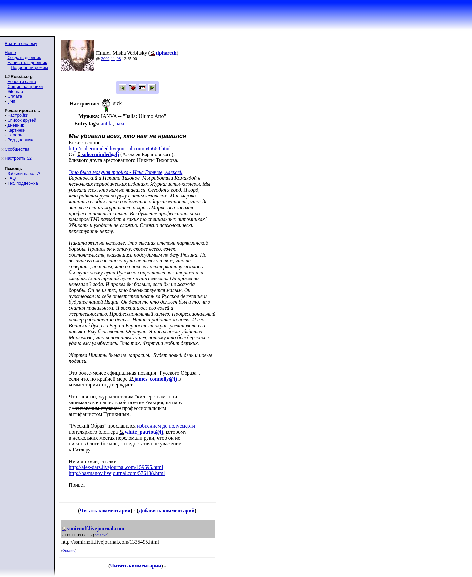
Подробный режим (29, 67)
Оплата (14, 96)
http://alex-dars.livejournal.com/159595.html (116, 467)
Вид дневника (21, 139)
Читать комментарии (105, 510)
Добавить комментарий (166, 510)
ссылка (100, 534)
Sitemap (15, 91)
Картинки (16, 130)
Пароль (14, 135)
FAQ (11, 178)
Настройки (17, 115)
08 (118, 58)
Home (10, 52)
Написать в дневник (27, 62)
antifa (106, 123)
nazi (119, 123)
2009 (105, 58)
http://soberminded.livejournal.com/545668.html (120, 148)
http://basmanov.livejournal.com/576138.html (117, 473)
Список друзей (21, 120)
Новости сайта (21, 81)
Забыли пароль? (23, 173)
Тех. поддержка (22, 183)
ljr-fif (11, 101)
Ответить (68, 550)
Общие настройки (25, 86)
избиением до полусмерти (166, 426)
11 (113, 58)
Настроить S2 (18, 158)
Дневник (15, 125)
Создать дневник (24, 57)
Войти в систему (21, 43)
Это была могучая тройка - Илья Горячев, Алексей (125, 172)
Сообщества (17, 149)
